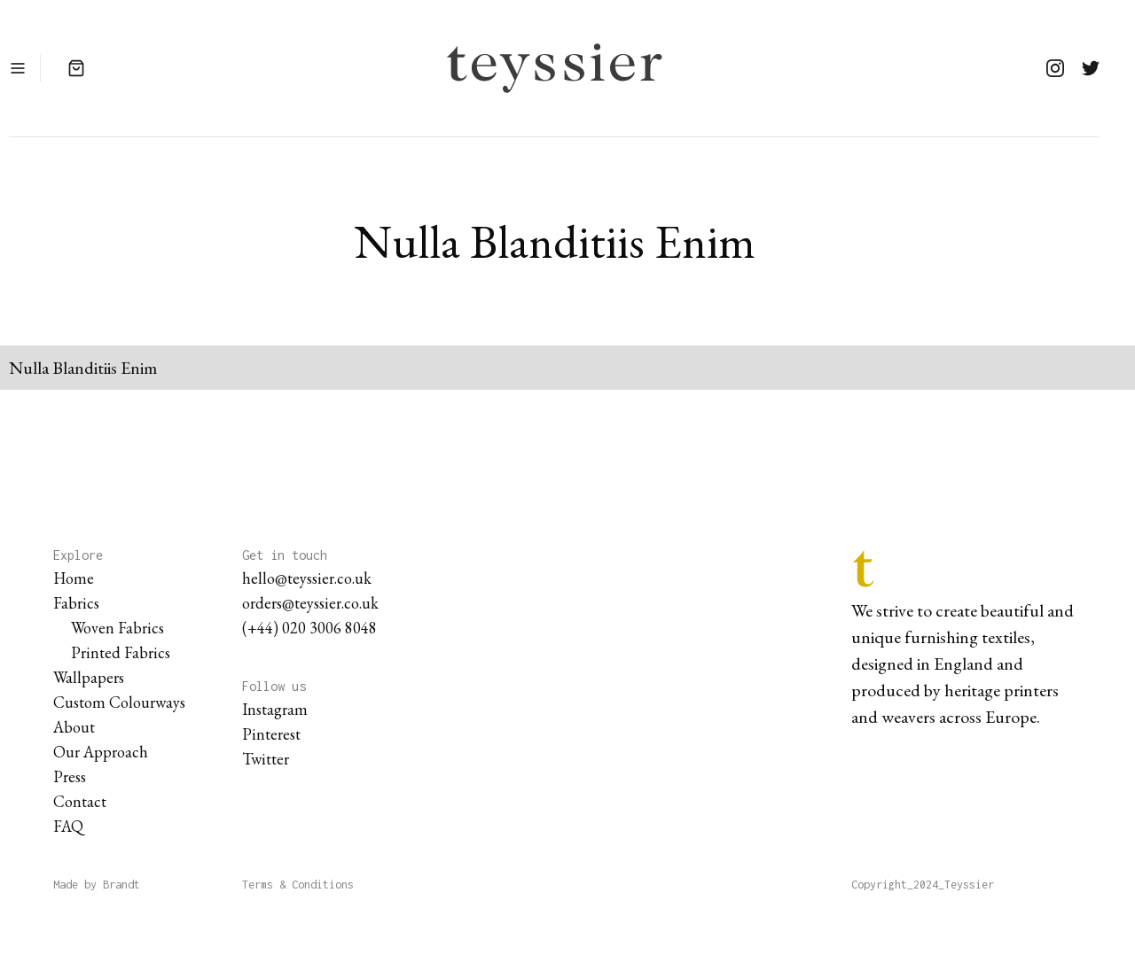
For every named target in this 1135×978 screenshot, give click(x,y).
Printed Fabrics (120, 652)
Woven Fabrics (117, 627)
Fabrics (76, 603)
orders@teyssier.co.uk (310, 603)
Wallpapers (88, 677)
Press (69, 776)
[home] (554, 68)
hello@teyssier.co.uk (307, 578)
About (74, 727)
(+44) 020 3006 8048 (309, 627)
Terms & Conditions (298, 884)
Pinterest (271, 734)
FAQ (68, 826)
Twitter (265, 759)
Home (73, 578)
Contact (79, 801)
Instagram (275, 709)
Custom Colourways (119, 702)
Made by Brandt (96, 884)
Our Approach (100, 751)
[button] (18, 68)
